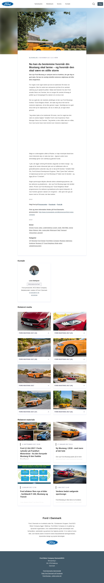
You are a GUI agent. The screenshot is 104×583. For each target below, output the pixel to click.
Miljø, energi (69, 228)
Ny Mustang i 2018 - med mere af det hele (69, 449)
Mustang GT (40, 243)
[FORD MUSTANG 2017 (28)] (34, 347)
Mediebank (49, 4)
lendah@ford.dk (34, 293)
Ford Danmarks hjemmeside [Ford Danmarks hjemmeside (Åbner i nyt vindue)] (52, 571)
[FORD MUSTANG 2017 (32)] (69, 400)
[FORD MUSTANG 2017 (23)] (69, 321)
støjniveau (69, 241)
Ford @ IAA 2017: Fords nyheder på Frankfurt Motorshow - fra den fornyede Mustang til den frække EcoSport (33, 453)
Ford (39, 241)
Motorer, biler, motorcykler (41, 230)
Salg (58, 230)
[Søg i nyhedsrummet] (93, 4)
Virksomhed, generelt (36, 233)
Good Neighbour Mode (51, 243)
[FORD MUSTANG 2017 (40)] (69, 347)
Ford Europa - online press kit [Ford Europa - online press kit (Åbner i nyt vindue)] (52, 576)
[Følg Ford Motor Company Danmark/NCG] (100, 4)
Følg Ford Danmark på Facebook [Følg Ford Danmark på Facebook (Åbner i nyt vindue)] (51, 573)
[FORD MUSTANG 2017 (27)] (34, 400)
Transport (64, 230)
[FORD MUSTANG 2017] (34, 373)
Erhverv (31, 228)
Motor (31, 230)
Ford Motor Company (52, 241)
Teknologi (34, 241)
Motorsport (53, 230)
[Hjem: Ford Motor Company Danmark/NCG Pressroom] (7, 4)
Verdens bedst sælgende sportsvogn (67, 492)
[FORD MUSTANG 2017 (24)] (34, 321)
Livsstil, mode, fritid (59, 228)
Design (43, 241)
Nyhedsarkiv (38, 4)
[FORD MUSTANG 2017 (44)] (69, 373)
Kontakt (67, 4)
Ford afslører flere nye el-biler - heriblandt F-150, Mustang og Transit (34, 494)
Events (59, 4)
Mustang (62, 241)
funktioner (32, 243)
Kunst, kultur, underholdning (43, 228)
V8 (30, 241)
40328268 (34, 295)
